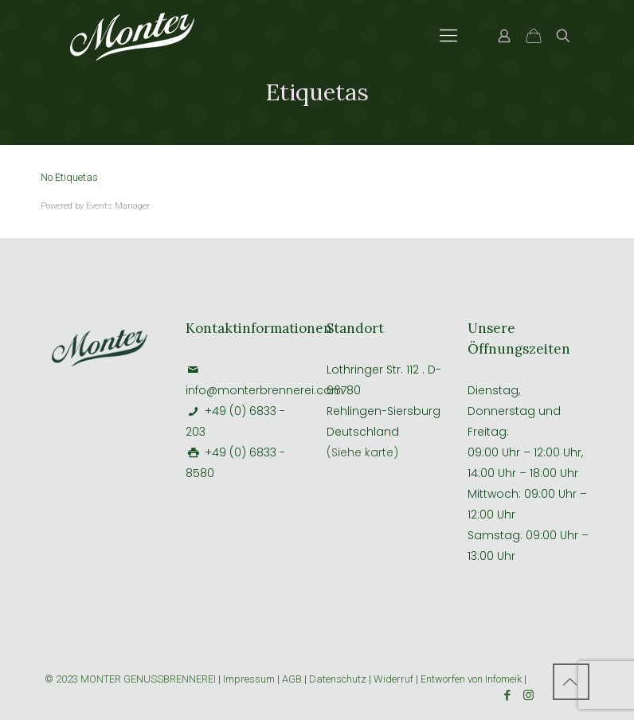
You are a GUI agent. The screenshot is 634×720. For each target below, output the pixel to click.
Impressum (249, 679)
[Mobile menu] (448, 35)
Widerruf (395, 679)
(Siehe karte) (362, 452)
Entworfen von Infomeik (471, 679)
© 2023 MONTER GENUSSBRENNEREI (131, 679)
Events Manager (118, 206)
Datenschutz (337, 679)
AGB (292, 679)
